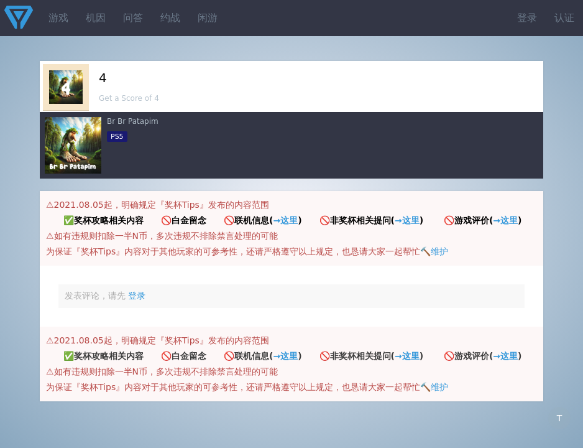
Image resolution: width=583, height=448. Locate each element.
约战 (170, 18)
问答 (133, 18)
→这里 (285, 220)
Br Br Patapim (132, 121)
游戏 (58, 18)
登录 (527, 18)
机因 (96, 18)
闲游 (208, 18)
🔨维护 (434, 251)
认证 (564, 18)
